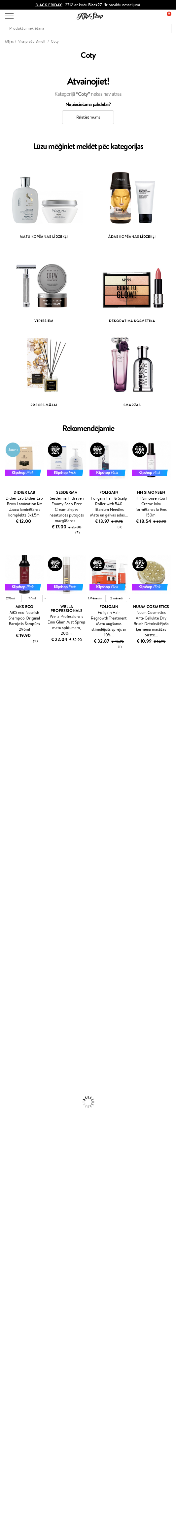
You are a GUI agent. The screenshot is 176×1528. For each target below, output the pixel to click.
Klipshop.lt (14, 1336)
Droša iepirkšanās (21, 1174)
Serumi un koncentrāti (20, 1013)
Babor (5, 698)
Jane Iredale (11, 730)
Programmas (18, 1292)
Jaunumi (12, 1386)
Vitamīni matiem (15, 1104)
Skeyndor (9, 827)
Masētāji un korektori (19, 1065)
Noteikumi (14, 1197)
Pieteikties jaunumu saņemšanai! (34, 1393)
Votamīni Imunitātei (18, 1142)
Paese (5, 801)
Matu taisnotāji (13, 975)
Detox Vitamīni (14, 1129)
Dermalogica (12, 756)
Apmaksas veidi (19, 1261)
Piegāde (12, 1267)
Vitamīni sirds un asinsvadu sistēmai (32, 1149)
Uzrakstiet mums (20, 1456)
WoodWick (10, 762)
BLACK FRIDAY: (48, 5)
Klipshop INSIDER (21, 1210)
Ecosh (5, 788)
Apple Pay (14, 1204)
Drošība (12, 1217)
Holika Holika (12, 885)
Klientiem (15, 1235)
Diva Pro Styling (15, 833)
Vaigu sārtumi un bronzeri (23, 1091)
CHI (4, 878)
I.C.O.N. (7, 736)
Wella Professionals (17, 820)
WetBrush (9, 839)
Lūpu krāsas (10, 1097)
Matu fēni (9, 981)
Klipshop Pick (17, 1318)
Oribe (5, 852)
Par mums (14, 1241)
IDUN (5, 910)
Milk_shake (10, 691)
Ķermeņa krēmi (14, 1007)
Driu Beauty (11, 814)
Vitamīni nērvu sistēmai (21, 1136)
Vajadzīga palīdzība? (22, 1438)
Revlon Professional (18, 846)
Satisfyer (8, 769)
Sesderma (9, 717)
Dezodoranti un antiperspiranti (28, 1033)
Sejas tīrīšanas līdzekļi (19, 1020)
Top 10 (11, 1298)
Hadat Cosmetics (16, 704)
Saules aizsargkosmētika (21, 1039)
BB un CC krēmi (14, 1078)
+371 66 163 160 (20, 1445)
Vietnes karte (17, 1223)
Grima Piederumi (16, 1058)
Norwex (7, 724)
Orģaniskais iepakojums (26, 1168)
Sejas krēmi (10, 1001)
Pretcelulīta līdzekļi (17, 1026)
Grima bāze (10, 1052)
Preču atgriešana (20, 1161)
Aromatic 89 (12, 859)
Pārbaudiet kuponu (22, 1280)
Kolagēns (8, 1110)
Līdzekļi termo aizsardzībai (23, 988)
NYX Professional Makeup (23, 782)
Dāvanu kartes (18, 1380)
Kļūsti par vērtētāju (22, 1305)
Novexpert (10, 936)
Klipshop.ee (15, 1349)
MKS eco (8, 795)
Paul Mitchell (12, 917)
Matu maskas (11, 962)
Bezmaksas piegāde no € (30, 1155)
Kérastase (9, 711)
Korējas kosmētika (16, 1045)
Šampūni (8, 949)
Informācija (17, 1191)
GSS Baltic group (22, 1329)
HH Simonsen (12, 891)
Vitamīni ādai (12, 1123)
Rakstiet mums (88, 117)
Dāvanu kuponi (18, 1274)
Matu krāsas (10, 994)
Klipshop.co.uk (18, 1342)
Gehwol (7, 743)
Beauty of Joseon (16, 749)
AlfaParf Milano (14, 898)
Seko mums (15, 1480)
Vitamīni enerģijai (16, 1116)
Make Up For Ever (16, 923)
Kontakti (12, 1248)
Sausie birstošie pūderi (20, 1071)
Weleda (7, 904)
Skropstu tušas (13, 1084)
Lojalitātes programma (25, 1311)
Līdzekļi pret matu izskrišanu (25, 968)
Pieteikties (21, 1419)
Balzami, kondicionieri (20, 955)
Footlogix (8, 872)
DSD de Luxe (12, 807)
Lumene (7, 930)
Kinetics (7, 865)
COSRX (7, 775)
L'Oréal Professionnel (19, 685)
